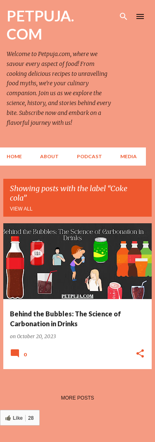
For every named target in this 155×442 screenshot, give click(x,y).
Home (14, 156)
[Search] (124, 16)
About (49, 156)
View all (21, 209)
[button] (140, 353)
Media (128, 156)
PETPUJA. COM (40, 25)
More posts (77, 398)
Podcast (89, 156)
